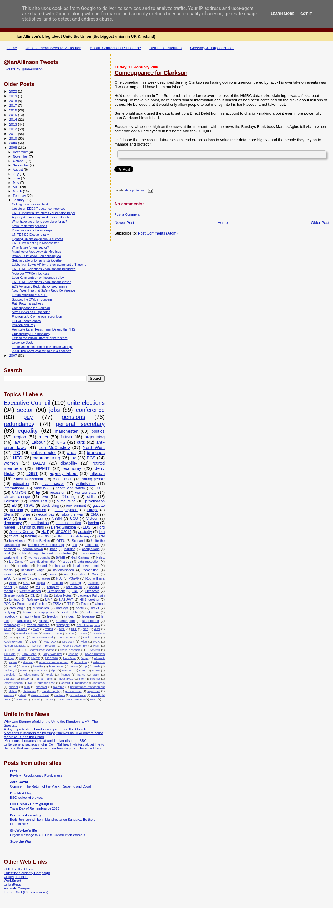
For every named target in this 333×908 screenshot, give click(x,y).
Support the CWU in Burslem (32, 299)
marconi (94, 583)
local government (86, 565)
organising (95, 437)
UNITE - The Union (18, 869)
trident (8, 591)
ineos (53, 549)
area (71, 452)
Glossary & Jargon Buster (212, 48)
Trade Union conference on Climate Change (42, 347)
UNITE (35, 658)
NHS (60, 442)
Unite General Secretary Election (53, 48)
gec (6, 565)
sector (25, 410)
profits (22, 553)
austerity (85, 532)
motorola (99, 682)
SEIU (7, 649)
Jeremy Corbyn (21, 532)
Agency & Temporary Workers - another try (41, 217)
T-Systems (93, 649)
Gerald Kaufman (27, 633)
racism (44, 621)
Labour (38, 442)
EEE (23, 518)
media (8, 570)
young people (93, 479)
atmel (12, 666)
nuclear (13, 687)
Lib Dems (16, 561)
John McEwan (68, 637)
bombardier (56, 666)
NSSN (57, 518)
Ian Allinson (17, 540)
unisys (53, 574)
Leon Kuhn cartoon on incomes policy (38, 277)
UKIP (22, 658)
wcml (37, 699)
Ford (101, 527)
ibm (102, 532)
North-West (94, 447)
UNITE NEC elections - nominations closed (41, 282)
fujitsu (66, 437)
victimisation (85, 484)
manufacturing (46, 457)
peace (23, 587)
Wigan (13, 662)
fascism (57, 583)
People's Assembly (74, 645)
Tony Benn (29, 654)
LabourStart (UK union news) (26, 892)
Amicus (39, 488)
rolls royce (74, 587)
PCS (91, 457)
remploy (53, 587)
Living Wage (41, 578)
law (16, 442)
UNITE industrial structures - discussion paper (43, 213)
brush (96, 666)
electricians (31, 674)
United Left (38, 501)
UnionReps (12, 884)
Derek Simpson (63, 527)
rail (38, 587)
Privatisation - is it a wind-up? (32, 230)
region (20, 437)
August (18, 169)
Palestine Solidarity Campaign (27, 873)
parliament (24, 621)
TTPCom (10, 654)
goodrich (23, 565)
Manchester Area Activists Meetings (36, 251)
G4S (97, 629)
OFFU (60, 540)
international (14, 488)
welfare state (85, 493)
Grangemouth (14, 595)
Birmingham (56, 591)
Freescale (92, 591)
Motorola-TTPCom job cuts (30, 273)
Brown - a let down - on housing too (36, 256)
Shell (13, 583)
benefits (38, 666)
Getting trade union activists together (37, 260)
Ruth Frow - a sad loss (27, 303)
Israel (22, 578)
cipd (53, 670)
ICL (32, 595)
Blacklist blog (21, 793)
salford (94, 587)
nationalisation (63, 570)
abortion (28, 662)
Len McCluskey (54, 447)
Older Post (320, 222)
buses (27, 612)
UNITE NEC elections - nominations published (43, 269)
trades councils (38, 625)
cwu (45, 497)
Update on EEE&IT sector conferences (38, 208)
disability (68, 463)
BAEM (39, 463)
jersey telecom (13, 682)
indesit (70, 616)
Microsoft (68, 641)
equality (28, 430)
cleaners (67, 670)
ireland (42, 565)
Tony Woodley (52, 654)
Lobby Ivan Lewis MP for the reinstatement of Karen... (49, 264)
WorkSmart (12, 880)
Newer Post (124, 222)
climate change (17, 497)
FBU (75, 591)
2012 (13, 129)
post (7, 553)
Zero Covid (19, 782)
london (93, 523)
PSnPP (74, 578)
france (81, 674)
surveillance (78, 695)
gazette (99, 505)
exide (49, 674)
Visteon (92, 518)
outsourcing (66, 501)
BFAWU (22, 629)
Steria (8, 514)
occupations (90, 549)
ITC (16, 452)
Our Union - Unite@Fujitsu (31, 804)
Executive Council (27, 402)
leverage (88, 616)
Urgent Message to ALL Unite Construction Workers (47, 835)
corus (82, 670)
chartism (39, 670)
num (27, 687)
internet (95, 678)
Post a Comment (126, 214)
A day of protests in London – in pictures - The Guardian (46, 729)
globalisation (39, 523)
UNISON (19, 493)
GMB (7, 633)
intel (81, 678)
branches (96, 452)
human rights (44, 678)
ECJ (7, 518)
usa (66, 574)
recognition (90, 570)
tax (40, 574)
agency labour (64, 473)
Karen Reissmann (28, 479)
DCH (62, 629)
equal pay (46, 514)
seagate (9, 695)
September (21, 165)
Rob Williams (95, 578)
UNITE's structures (165, 48)
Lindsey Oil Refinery (24, 599)
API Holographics (88, 625)
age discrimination (43, 561)
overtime (58, 687)
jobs (54, 410)
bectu (80, 608)
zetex (93, 699)
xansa (49, 699)
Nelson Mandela (15, 645)
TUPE (100, 488)
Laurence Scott (22, 342)
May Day (50, 641)
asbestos (99, 662)
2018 (13, 101)
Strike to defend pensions (29, 226)
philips (13, 691)
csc (74, 545)
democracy (13, 523)
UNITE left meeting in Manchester (35, 243)
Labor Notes (63, 595)
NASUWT (66, 599)
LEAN (33, 641)
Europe (92, 510)
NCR (96, 641)
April (16, 187)
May (16, 182)
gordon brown (33, 549)
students (59, 695)
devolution (10, 674)
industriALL (66, 678)
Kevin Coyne (91, 637)
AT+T (7, 629)
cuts (81, 442)
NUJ (59, 578)
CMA (94, 514)
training (31, 536)
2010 (13, 138)
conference (90, 410)
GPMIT (43, 468)
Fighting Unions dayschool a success (37, 239)
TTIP (71, 603)
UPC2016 (64, 532)
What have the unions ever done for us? (39, 221)
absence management (53, 662)
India (44, 595)
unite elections (86, 402)
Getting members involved (30, 204)
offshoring (67, 497)
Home (12, 48)
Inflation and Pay (23, 325)
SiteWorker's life (23, 830)
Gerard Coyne (52, 633)
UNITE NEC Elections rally (30, 234)
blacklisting (50, 505)
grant (96, 674)
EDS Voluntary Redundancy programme (39, 286)
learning (69, 549)
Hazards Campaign (18, 888)
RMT (96, 645)
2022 (13, 91)
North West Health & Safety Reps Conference (43, 290)
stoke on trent (40, 695)
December (21, 152)
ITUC (22, 637)
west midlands (30, 591)
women (11, 463)
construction (62, 479)
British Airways (80, 536)
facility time (32, 616)
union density (89, 553)
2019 (13, 96)
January (19, 200)
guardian (9, 678)
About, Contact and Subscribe (115, 48)
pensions (73, 417)
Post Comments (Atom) (158, 233)
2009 (13, 143)
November (21, 156)
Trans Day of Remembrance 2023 (34, 808)
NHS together (90, 599)
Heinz (100, 557)
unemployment (66, 510)
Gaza (38, 518)
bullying (9, 612)
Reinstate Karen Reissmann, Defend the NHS (43, 329)
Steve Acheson (70, 649)
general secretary (80, 424)
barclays (62, 608)
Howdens (99, 633)
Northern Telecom (43, 645)
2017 (13, 105)
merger (9, 527)
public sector (43, 452)
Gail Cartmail (80, 557)
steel (22, 695)
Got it (306, 13)
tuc (73, 457)
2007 (13, 355)
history (25, 678)
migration (38, 510)
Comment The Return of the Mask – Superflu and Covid (50, 786)
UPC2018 (51, 658)
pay (28, 417)
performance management (87, 687)
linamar (60, 565)
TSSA (57, 603)
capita (40, 583)
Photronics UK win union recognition (37, 316)
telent (13, 536)
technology (12, 625)
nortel (8, 587)
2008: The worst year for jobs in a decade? (41, 351)
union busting (33, 527)
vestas (80, 574)
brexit (95, 608)
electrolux (92, 545)
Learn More (282, 13)
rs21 (13, 771)
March (18, 191)
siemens (10, 574)
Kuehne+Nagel (13, 641)
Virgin (84, 658)
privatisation (95, 501)
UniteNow (69, 658)
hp (38, 493)
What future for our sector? (30, 247)
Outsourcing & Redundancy (31, 334)
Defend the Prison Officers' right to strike (39, 338)
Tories (26, 514)
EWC (7, 578)
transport (63, 625)
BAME (60, 557)
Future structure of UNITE (29, 295)
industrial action (68, 523)
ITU (11, 637)
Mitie (84, 641)
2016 (13, 110)
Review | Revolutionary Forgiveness (36, 775)
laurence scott (46, 682)
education (21, 484)
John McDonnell (42, 637)
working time (13, 557)
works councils (39, 557)
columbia (92, 612)
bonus (74, 666)
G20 (85, 629)
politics (98, 431)
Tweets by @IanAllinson (23, 69)
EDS (86, 527)
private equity (51, 691)
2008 (13, 147)
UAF (26, 583)
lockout (65, 682)
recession (57, 493)
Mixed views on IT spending (31, 312)
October (19, 161)
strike (91, 497)
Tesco (85, 603)
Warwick (99, 658)
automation (41, 608)
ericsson (10, 549)
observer (41, 687)
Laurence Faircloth (91, 595)
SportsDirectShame (41, 649)
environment (76, 505)
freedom (53, 616)
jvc (30, 682)
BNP (60, 536)
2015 (13, 115)
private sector (52, 484)
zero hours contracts (71, 699)
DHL (74, 629)
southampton (65, 621)
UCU (74, 518)
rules (43, 437)
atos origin (17, 608)
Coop (96, 574)
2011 (13, 134)
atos (24, 666)
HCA (71, 633)
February (20, 195)
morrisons (81, 682)
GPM (101, 536)
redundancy (19, 424)
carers (24, 670)
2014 (13, 119)
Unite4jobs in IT (16, 877)
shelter (66, 553)
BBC (47, 536)
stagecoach (90, 621)
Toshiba (73, 654)
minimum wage (32, 570)
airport (100, 603)
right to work (44, 553)
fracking (75, 583)
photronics (29, 691)
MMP (49, 599)
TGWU (28, 505)
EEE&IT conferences (26, 321)
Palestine (11, 501)
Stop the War (20, 841)
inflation (97, 473)
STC (20, 649)
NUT (45, 532)
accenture (80, 662)
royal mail (93, 691)
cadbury (9, 670)
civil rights (70, 612)
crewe (96, 670)
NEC (17, 457)
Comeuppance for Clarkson (150, 72)
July (16, 174)
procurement (73, 691)
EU (14, 505)
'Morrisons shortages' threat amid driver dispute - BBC (45, 740)
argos (67, 561)
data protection (135, 190)
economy (72, 468)
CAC (36, 629)
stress (26, 574)
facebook (10, 616)
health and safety (70, 488)
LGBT (32, 473)
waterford (22, 699)
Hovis (83, 633)
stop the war (72, 514)
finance (65, 674)
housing (16, 510)
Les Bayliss (41, 540)
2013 (13, 124)
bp (85, 666)
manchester (66, 431)
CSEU (49, 629)
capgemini (47, 612)
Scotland (78, 540)
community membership (46, 545)
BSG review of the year (27, 797)
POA (7, 603)
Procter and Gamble (32, 603)
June (17, 178)
